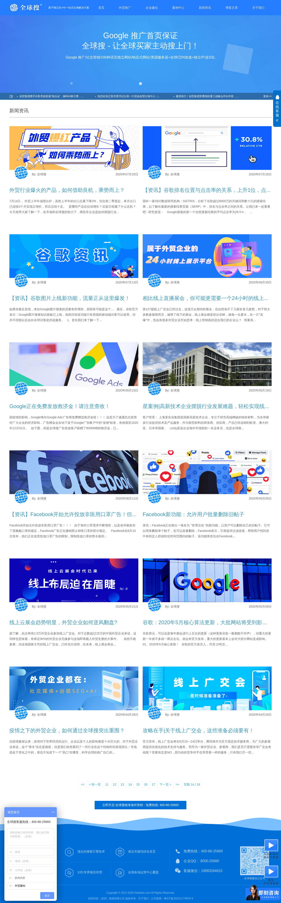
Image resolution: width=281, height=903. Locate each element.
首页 (101, 7)
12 (114, 784)
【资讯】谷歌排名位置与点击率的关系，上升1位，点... (207, 190)
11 (107, 784)
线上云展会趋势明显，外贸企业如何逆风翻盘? (63, 622)
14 (130, 784)
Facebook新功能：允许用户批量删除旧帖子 (193, 514)
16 (145, 784)
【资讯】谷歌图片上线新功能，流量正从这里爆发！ (69, 298)
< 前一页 (95, 784)
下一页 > (165, 784)
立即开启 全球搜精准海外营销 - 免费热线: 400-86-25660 (140, 805)
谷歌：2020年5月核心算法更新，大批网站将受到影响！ (208, 622)
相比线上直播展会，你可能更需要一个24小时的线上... (205, 298)
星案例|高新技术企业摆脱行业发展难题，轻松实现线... (206, 406)
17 (153, 784)
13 (122, 784)
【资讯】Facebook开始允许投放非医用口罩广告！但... (72, 514)
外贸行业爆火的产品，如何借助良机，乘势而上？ (67, 190)
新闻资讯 (205, 7)
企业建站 (152, 7)
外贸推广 (125, 7)
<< (83, 784)
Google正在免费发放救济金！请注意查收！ (59, 406)
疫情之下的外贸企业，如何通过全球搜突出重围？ (67, 730)
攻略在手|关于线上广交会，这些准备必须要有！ (198, 730)
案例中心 (178, 7)
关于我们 (258, 7)
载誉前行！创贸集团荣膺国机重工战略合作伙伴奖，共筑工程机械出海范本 (214, 96)
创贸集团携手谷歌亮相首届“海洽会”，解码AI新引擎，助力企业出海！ (57, 96)
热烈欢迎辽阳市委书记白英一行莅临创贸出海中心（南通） (132, 96)
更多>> (267, 96)
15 (138, 784)
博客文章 (231, 7)
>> (177, 784)
